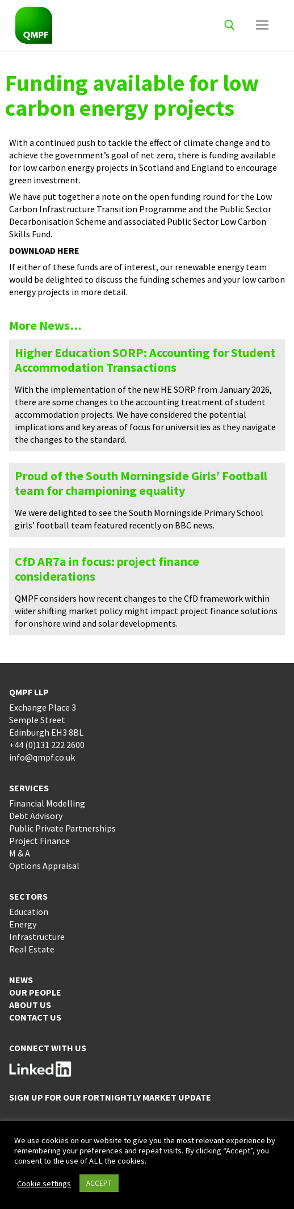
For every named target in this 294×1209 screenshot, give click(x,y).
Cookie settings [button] (44, 1183)
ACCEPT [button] (99, 1183)
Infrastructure (37, 936)
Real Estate (31, 949)
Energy (22, 924)
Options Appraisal (44, 865)
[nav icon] (262, 25)
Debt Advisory (35, 815)
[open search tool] (229, 25)
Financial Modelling (47, 803)
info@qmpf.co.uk (42, 757)
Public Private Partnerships (62, 828)
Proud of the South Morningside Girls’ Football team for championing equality (141, 483)
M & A (19, 853)
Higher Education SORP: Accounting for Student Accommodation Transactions (145, 360)
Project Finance (39, 840)
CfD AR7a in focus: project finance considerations (107, 568)
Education (28, 911)
